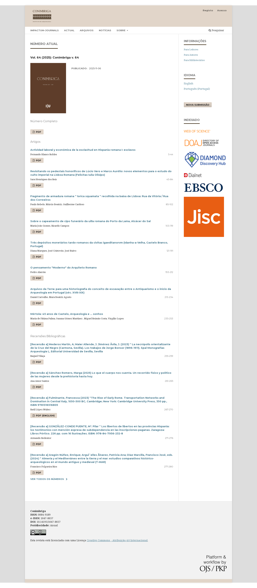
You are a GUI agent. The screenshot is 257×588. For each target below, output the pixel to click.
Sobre (121, 30)
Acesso (222, 10)
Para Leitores (191, 49)
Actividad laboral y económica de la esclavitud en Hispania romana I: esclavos (82, 149)
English (188, 83)
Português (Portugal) (197, 88)
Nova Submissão (197, 104)
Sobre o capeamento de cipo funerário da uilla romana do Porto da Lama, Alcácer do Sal (90, 221)
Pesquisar (216, 30)
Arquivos (87, 30)
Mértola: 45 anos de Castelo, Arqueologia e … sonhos (66, 314)
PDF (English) (45, 415)
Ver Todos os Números (47, 479)
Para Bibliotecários (194, 60)
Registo (208, 10)
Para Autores (191, 54)
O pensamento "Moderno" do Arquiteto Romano (63, 267)
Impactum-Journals (44, 30)
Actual (69, 30)
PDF (38, 131)
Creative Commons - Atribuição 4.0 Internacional (117, 540)
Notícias (105, 30)
